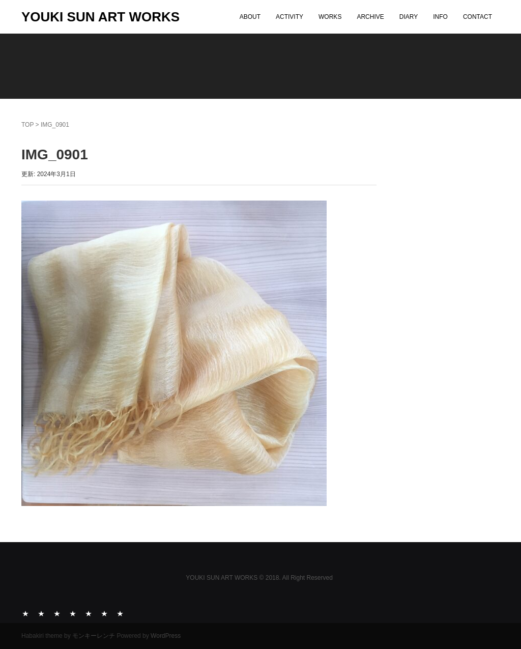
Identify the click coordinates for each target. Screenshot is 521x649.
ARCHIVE (370, 16)
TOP (27, 124)
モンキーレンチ (93, 635)
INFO (440, 16)
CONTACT (477, 16)
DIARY (408, 16)
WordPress (166, 635)
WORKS (330, 16)
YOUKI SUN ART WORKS (100, 16)
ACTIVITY (289, 16)
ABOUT (250, 16)
